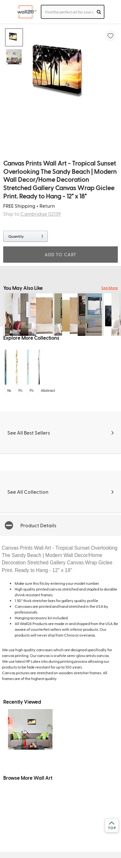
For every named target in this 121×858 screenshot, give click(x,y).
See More (109, 287)
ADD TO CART (60, 254)
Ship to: (32, 214)
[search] (99, 12)
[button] (60, 525)
